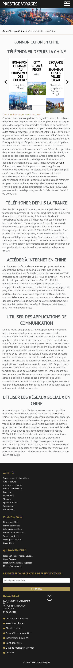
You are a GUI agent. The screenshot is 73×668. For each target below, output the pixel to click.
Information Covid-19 (17, 638)
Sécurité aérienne (11, 536)
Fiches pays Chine (11, 522)
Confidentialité (14, 643)
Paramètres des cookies (18, 633)
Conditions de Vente (16, 618)
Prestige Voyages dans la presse (17, 562)
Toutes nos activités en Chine (16, 478)
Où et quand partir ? (12, 539)
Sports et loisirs (10, 502)
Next (67, 82)
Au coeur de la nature (13, 485)
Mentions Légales (15, 623)
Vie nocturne (9, 506)
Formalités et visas (11, 525)
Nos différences (10, 559)
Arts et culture (9, 481)
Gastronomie (9, 509)
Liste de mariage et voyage (20, 647)
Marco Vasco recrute (12, 566)
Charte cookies (14, 628)
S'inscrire (36, 588)
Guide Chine (8, 543)
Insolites (7, 492)
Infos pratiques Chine (12, 529)
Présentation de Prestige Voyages (18, 556)
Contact (10, 652)
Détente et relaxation (12, 488)
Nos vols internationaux (13, 532)
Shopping (7, 499)
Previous (5, 82)
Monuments (8, 495)
